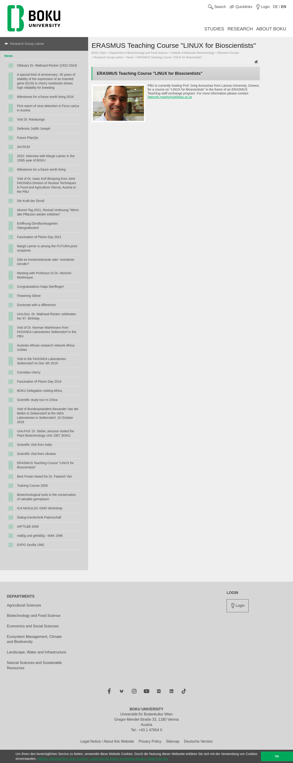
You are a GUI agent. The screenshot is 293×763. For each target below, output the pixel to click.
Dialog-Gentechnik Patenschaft (39, 517)
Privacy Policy (149, 741)
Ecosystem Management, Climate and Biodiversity (34, 639)
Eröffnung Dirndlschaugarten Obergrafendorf (37, 226)
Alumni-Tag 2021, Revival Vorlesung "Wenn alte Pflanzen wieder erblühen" (48, 212)
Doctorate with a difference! (36, 305)
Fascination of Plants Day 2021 (39, 237)
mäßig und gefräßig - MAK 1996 (39, 535)
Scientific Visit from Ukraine (36, 454)
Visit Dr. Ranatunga (30, 119)
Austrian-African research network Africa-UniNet (46, 348)
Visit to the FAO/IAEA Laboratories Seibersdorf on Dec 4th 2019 (41, 361)
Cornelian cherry (29, 372)
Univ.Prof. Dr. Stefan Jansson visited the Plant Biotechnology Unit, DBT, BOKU (45, 433)
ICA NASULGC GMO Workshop (39, 508)
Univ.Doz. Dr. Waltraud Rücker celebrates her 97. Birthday (46, 316)
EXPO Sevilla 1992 (30, 545)
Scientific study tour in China (37, 400)
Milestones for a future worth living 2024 (45, 97)
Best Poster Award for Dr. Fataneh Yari (44, 476)
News (8, 56)
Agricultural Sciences (24, 605)
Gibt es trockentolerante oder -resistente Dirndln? (45, 262)
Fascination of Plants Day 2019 (39, 381)
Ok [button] (277, 756)
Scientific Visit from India (34, 444)
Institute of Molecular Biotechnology (192, 52)
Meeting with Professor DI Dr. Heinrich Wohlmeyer (44, 275)
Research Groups (228, 52)
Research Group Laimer (27, 44)
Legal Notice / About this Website (107, 741)
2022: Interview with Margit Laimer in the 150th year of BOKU (45, 158)
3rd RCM (23, 147)
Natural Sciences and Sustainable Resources (34, 665)
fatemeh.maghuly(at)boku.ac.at (170, 97)
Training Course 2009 (32, 485)
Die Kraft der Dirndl (30, 201)
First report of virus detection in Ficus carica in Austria (48, 108)
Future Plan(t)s (27, 138)
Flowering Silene (29, 296)
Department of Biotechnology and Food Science (138, 52)
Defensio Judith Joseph (33, 128)
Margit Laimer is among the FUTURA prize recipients (47, 248)
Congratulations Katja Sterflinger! (40, 286)
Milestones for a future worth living (41, 169)
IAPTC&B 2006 (28, 526)
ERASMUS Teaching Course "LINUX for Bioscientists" (45, 465)
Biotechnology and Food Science (33, 616)
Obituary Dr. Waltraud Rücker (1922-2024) (47, 65)
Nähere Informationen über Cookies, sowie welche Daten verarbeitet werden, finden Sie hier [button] (103, 758)
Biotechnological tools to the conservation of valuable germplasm (46, 497)
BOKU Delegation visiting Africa (39, 390)
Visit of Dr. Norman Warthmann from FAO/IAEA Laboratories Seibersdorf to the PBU (46, 332)
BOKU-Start (99, 52)
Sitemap (172, 741)
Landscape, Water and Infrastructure (36, 652)
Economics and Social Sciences (33, 626)
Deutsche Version (198, 741)
